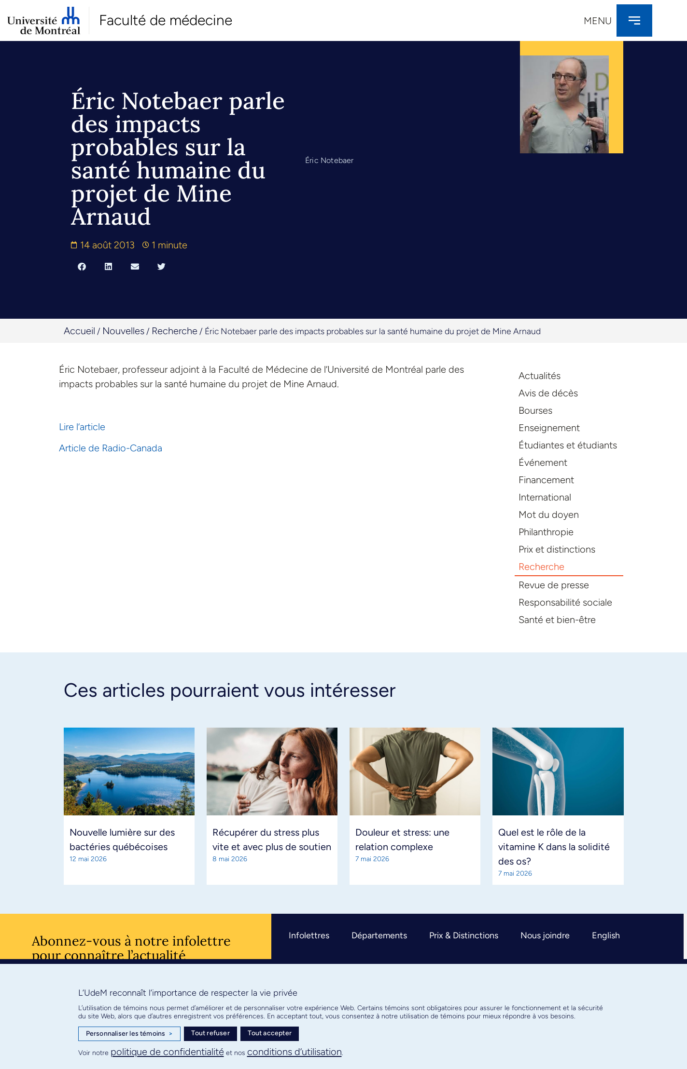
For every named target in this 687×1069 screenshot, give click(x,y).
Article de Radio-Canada (110, 448)
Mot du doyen (549, 514)
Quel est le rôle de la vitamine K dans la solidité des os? (554, 846)
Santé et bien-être (557, 619)
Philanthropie (546, 532)
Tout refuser (210, 1033)
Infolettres (309, 935)
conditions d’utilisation (294, 1051)
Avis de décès (548, 393)
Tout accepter (270, 1033)
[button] (82, 266)
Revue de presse (554, 585)
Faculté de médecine (165, 20)
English (606, 935)
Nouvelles (123, 331)
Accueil (79, 331)
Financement (546, 480)
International (545, 497)
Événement (543, 462)
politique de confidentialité (167, 1051)
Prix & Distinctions (463, 935)
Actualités (540, 375)
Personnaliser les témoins (129, 1033)
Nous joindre (545, 935)
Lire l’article (82, 427)
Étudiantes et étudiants (568, 445)
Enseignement (549, 427)
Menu (598, 21)
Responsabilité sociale (565, 602)
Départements (379, 935)
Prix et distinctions (557, 549)
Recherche (174, 331)
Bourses (535, 410)
